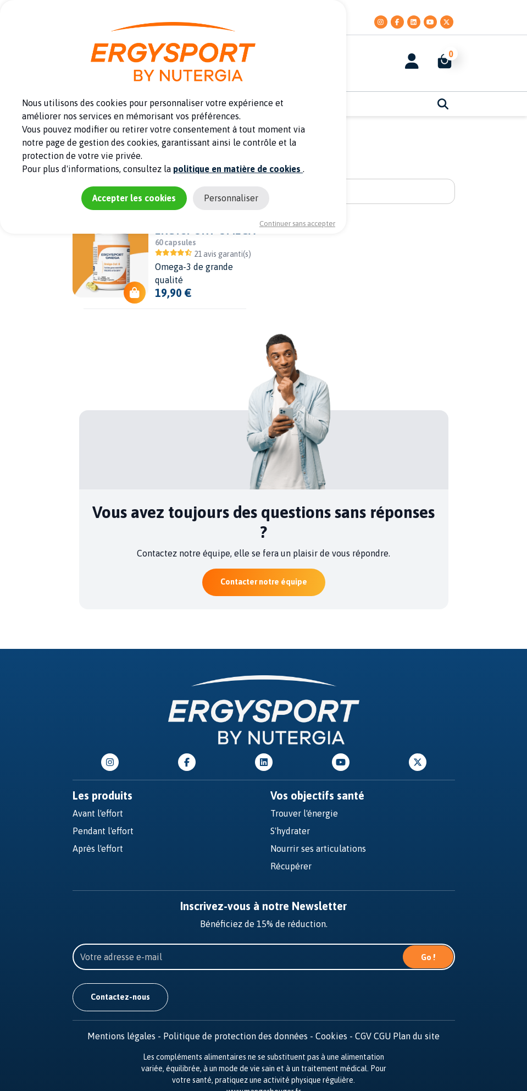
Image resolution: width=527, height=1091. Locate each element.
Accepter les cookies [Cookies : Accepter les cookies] (134, 198)
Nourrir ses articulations (318, 848)
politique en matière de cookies (238, 169)
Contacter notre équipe (263, 581)
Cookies (335, 1036)
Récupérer (291, 866)
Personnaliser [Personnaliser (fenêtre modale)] (231, 198)
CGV (363, 1036)
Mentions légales (125, 1036)
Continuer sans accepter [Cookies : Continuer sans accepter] (297, 223)
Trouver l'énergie (304, 813)
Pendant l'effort (103, 831)
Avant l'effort (98, 813)
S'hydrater (290, 831)
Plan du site (416, 1036)
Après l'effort (98, 848)
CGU (382, 1036)
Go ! (428, 957)
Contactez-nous (120, 997)
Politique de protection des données (239, 1036)
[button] (439, 61)
